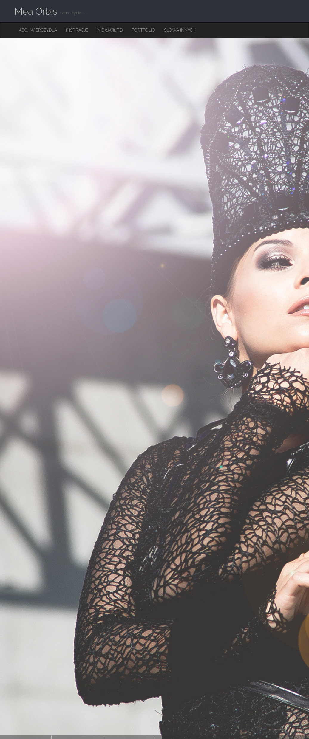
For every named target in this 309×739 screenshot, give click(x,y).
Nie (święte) (110, 30)
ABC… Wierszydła (38, 30)
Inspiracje (77, 30)
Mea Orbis (35, 11)
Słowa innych (180, 30)
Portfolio (143, 30)
